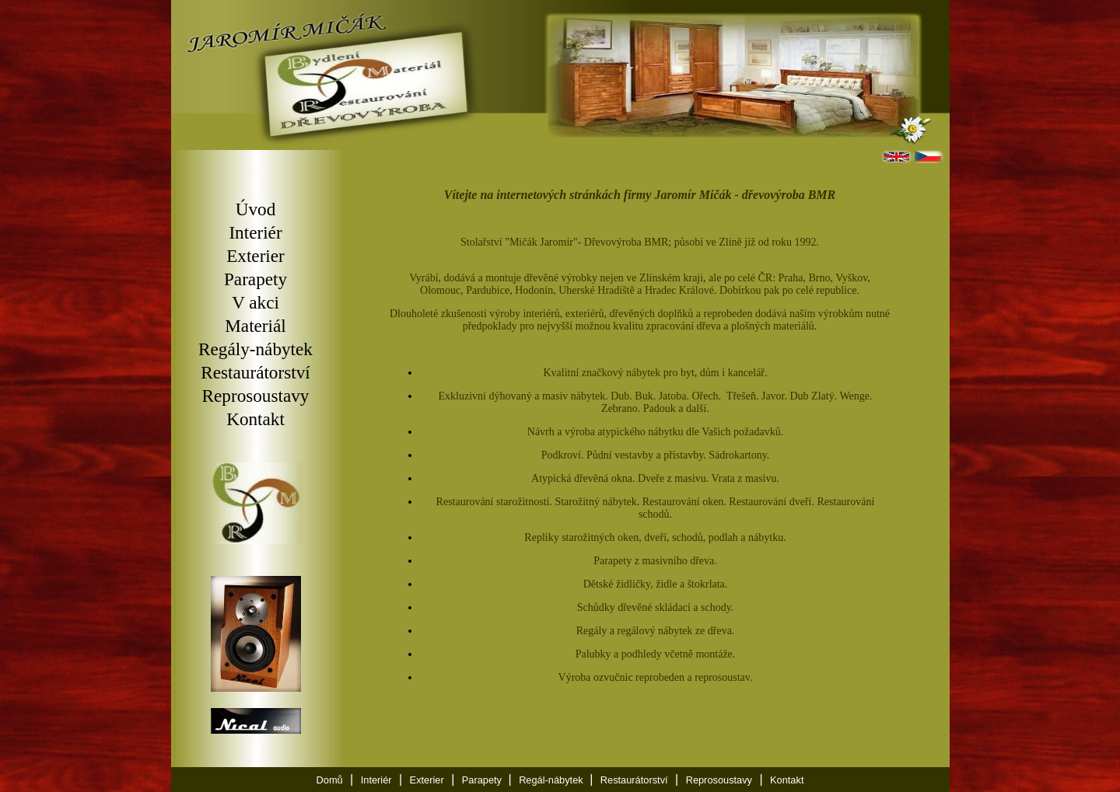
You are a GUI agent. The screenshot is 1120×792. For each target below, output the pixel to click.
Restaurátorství (255, 372)
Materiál (255, 326)
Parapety (255, 279)
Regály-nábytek (255, 349)
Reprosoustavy (256, 396)
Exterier (255, 256)
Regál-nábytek (552, 780)
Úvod (256, 209)
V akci (255, 302)
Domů (330, 780)
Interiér (255, 232)
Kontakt (255, 419)
